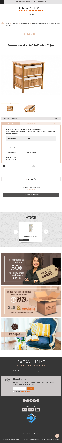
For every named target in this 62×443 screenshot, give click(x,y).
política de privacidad (26, 391)
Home (7, 23)
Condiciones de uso (32, 439)
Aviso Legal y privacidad (43, 439)
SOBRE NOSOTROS (28, 433)
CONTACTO (36, 433)
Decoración (15, 23)
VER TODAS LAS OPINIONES (31, 194)
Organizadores (25, 23)
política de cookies (54, 439)
